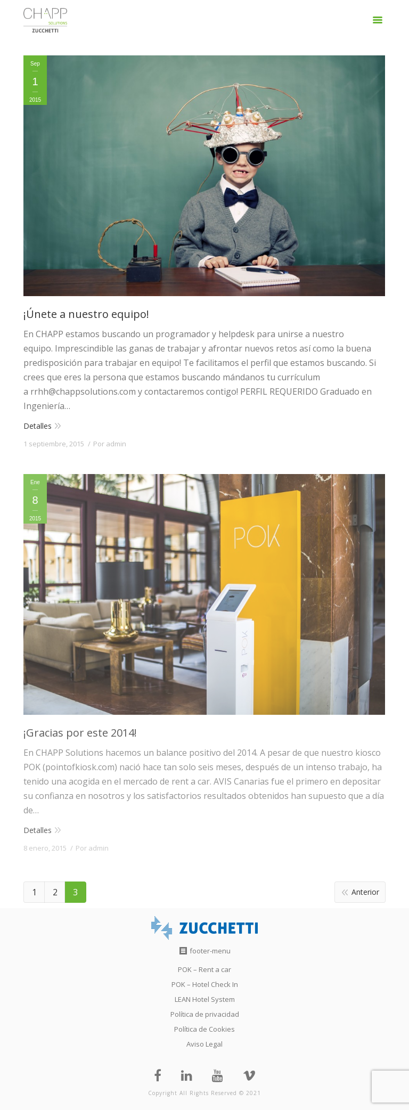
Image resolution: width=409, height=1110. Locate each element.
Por (109, 443)
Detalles (37, 426)
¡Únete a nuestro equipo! (86, 314)
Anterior (365, 892)
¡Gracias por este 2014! (80, 732)
